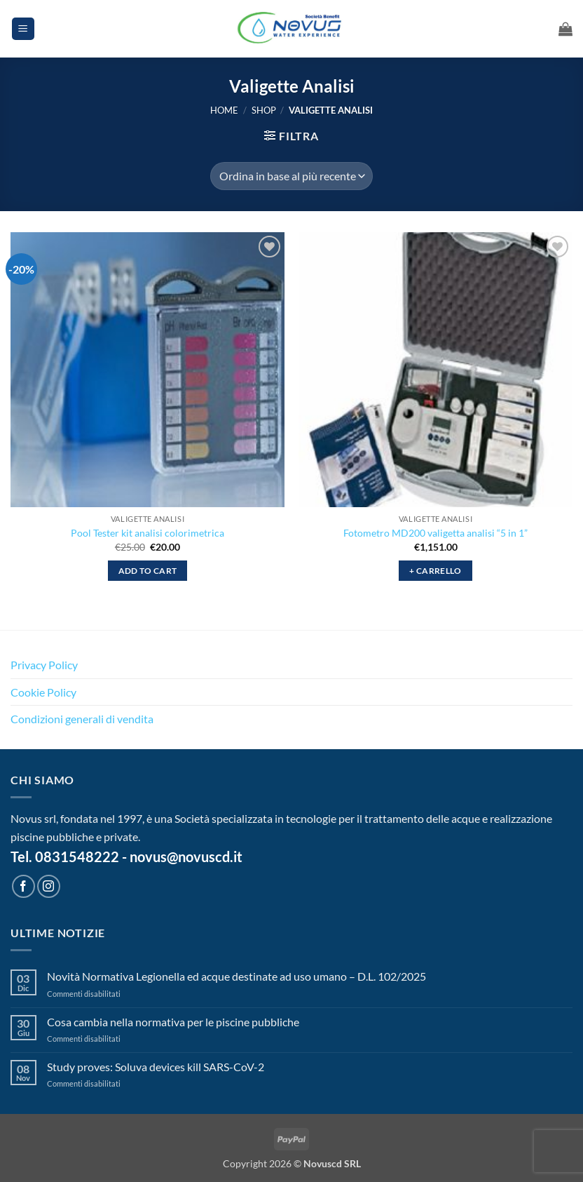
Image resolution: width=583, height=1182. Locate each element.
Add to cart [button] (147, 570)
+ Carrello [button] (435, 570)
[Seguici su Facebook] (23, 886)
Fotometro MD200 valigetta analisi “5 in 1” (435, 533)
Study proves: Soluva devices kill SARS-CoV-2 (155, 1066)
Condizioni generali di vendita (82, 718)
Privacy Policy (44, 664)
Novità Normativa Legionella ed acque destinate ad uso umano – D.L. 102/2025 (236, 976)
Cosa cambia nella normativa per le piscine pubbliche (173, 1021)
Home (224, 110)
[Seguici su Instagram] (48, 886)
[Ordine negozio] (291, 176)
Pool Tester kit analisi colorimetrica (147, 533)
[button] (23, 29)
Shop (264, 110)
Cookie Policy (43, 692)
